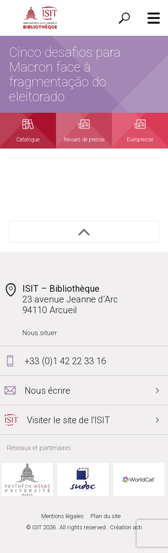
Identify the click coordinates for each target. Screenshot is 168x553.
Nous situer (39, 333)
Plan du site (105, 516)
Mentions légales (62, 516)
